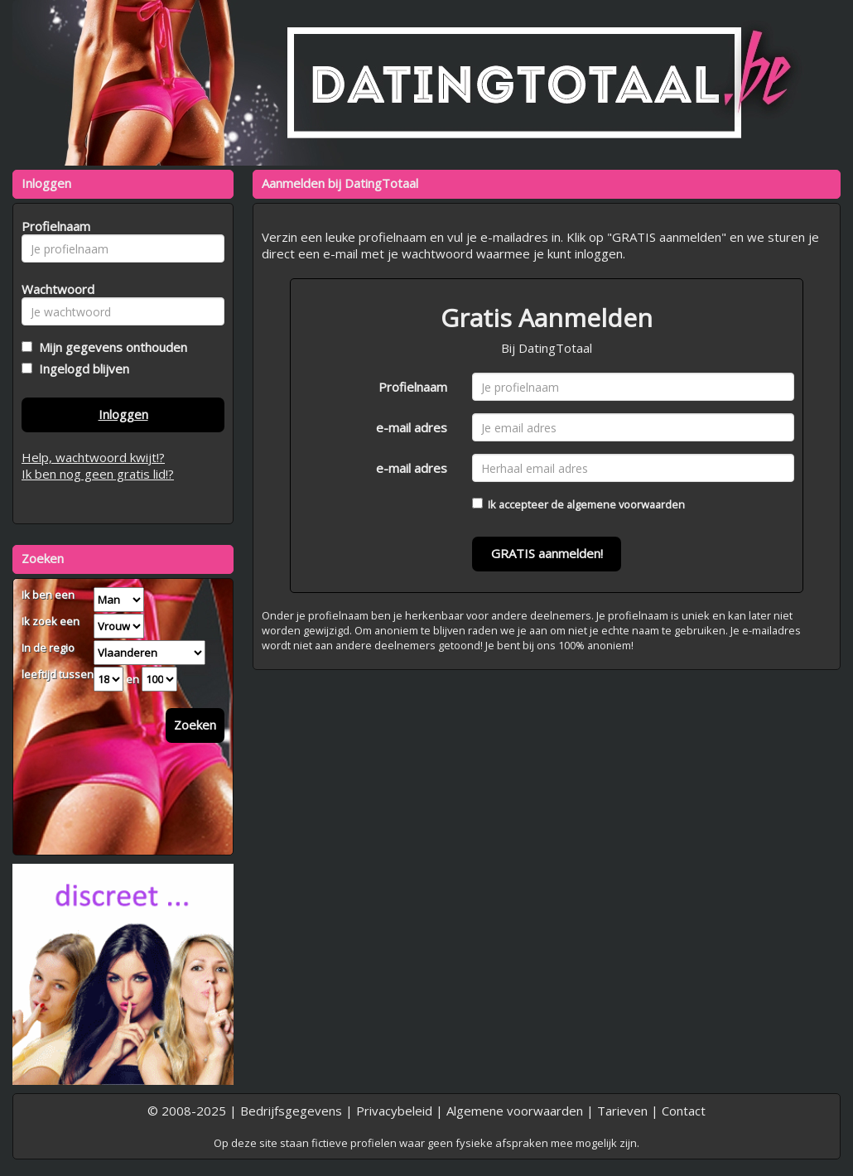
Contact (684, 1110)
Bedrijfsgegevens (291, 1110)
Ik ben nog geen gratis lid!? (98, 473)
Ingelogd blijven (80, 368)
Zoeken (195, 724)
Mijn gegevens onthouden (109, 347)
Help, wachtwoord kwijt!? (93, 457)
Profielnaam (412, 386)
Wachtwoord (53, 289)
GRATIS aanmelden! (547, 553)
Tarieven (622, 1110)
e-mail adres (411, 427)
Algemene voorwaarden (514, 1110)
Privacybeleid (394, 1110)
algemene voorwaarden (625, 504)
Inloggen (123, 414)
